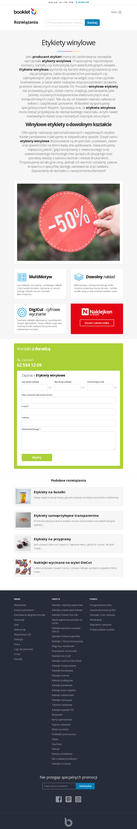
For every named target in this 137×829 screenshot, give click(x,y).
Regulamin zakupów (99, 623)
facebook (59, 780)
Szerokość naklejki (30, 382)
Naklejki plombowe (61, 673)
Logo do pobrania (22, 645)
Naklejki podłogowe (61, 668)
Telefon (25, 418)
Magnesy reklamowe (62, 636)
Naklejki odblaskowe (61, 682)
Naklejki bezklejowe (61, 659)
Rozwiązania (26, 22)
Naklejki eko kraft (60, 645)
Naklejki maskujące (61, 686)
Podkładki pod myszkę (62, 718)
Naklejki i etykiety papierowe (65, 604)
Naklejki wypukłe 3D (61, 695)
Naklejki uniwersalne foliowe (65, 609)
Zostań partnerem (22, 609)
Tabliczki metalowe (61, 691)
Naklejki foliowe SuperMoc (64, 627)
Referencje (19, 627)
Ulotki (54, 723)
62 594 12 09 (83, 2)
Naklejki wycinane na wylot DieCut (68, 623)
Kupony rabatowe (60, 709)
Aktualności (19, 604)
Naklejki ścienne (59, 664)
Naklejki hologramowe (62, 654)
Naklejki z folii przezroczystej (65, 632)
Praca (16, 641)
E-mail (25, 406)
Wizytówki (56, 700)
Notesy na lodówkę (61, 736)
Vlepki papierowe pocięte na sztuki (68, 618)
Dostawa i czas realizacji (101, 613)
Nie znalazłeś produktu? (63, 741)
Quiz (16, 623)
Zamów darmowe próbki (101, 609)
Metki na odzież (59, 714)
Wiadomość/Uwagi (31, 429)
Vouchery (56, 727)
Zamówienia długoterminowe (28, 613)
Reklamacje (95, 618)
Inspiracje (18, 618)
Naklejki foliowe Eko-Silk (63, 613)
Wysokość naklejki (62, 382)
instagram (78, 780)
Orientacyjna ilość (95, 382)
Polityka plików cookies (101, 627)
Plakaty (55, 732)
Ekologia (18, 636)
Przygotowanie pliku (99, 604)
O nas (17, 650)
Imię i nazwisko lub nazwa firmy (37, 395)
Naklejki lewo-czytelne (62, 677)
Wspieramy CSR (21, 632)
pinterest (68, 780)
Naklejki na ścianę (60, 745)
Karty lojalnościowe (61, 704)
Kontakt (17, 654)
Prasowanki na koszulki (63, 641)
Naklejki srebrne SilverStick (64, 650)
